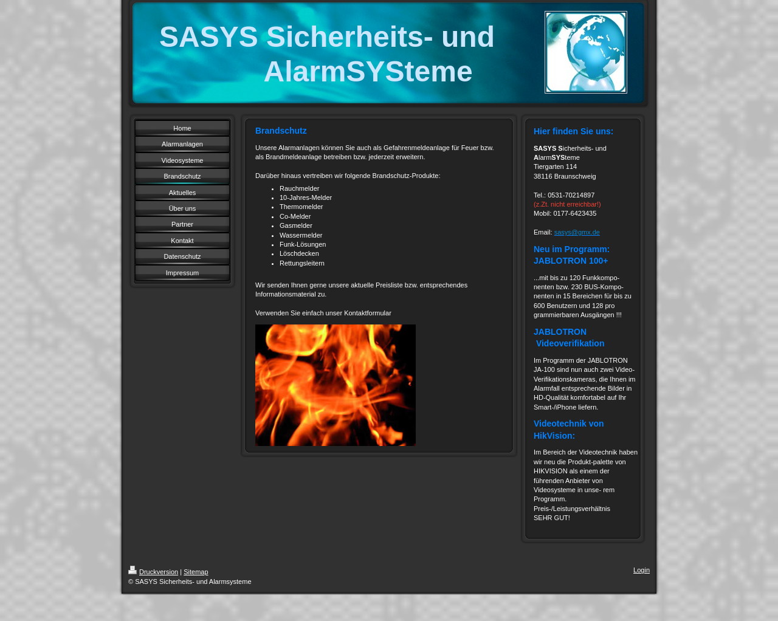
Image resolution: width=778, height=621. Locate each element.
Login (641, 570)
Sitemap (196, 571)
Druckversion (153, 571)
